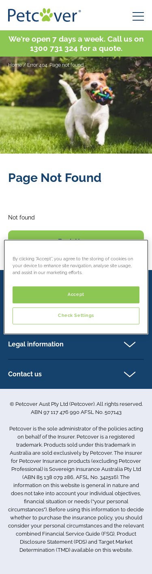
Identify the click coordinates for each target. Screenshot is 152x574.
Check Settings (76, 316)
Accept (76, 295)
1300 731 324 (54, 48)
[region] (76, 286)
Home (15, 65)
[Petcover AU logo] (44, 15)
